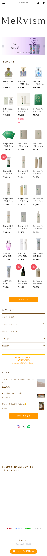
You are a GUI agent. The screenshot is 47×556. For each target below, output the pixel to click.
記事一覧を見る (23, 416)
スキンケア (6, 339)
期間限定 (5, 346)
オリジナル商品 (8, 317)
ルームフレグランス (9, 331)
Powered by (23, 544)
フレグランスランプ (9, 324)
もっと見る (23, 299)
